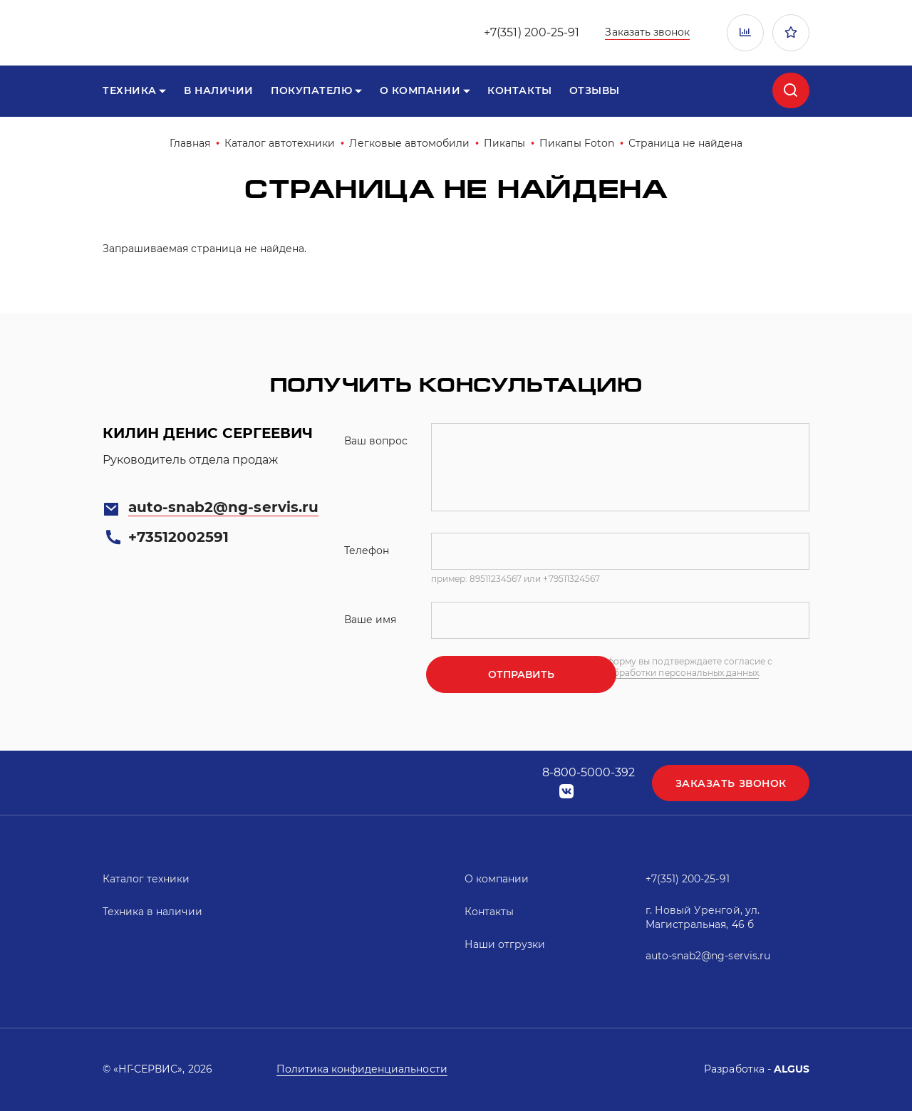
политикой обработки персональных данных (713, 678)
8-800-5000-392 (587, 772)
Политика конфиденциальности (361, 1069)
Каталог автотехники (280, 143)
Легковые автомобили (409, 143)
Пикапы (504, 143)
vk (565, 791)
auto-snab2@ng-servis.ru (223, 507)
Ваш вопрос (376, 440)
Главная (190, 143)
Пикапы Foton (576, 143)
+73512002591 (178, 537)
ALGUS (791, 1069)
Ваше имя (370, 619)
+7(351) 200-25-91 (531, 32)
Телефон (366, 550)
